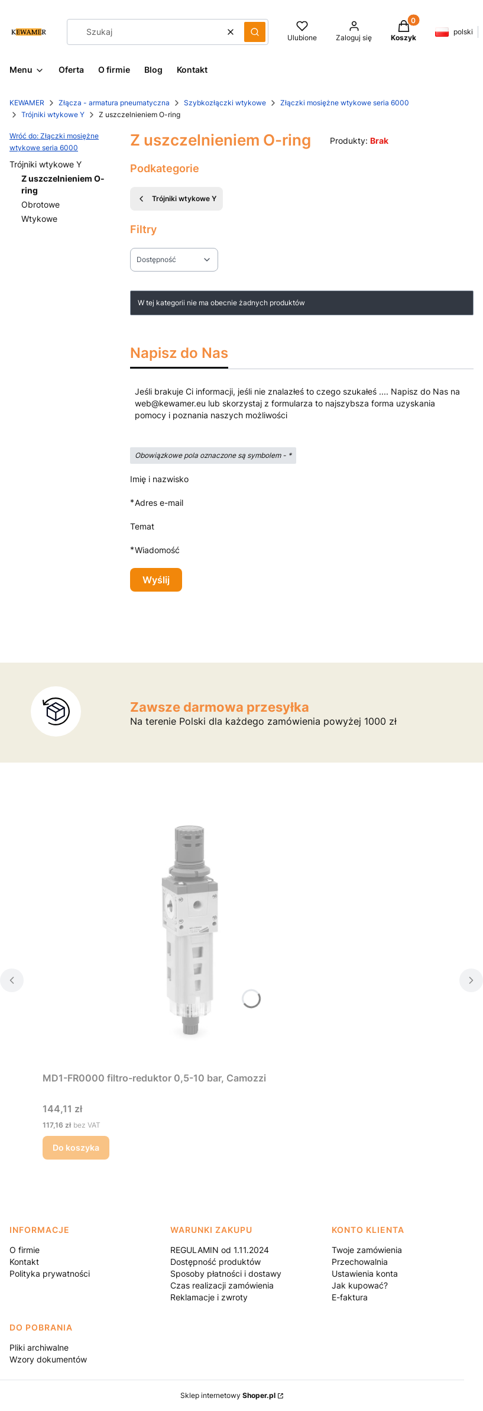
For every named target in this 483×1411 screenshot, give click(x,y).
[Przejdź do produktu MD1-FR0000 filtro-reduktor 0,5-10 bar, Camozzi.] (190, 933)
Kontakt (24, 1262)
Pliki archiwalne (39, 1347)
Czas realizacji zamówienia (222, 1285)
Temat (142, 526)
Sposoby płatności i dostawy (225, 1273)
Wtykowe (39, 219)
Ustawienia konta (365, 1273)
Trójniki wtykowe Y (53, 114)
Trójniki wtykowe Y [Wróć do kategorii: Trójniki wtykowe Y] (176, 199)
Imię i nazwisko (159, 479)
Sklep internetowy (227, 1395)
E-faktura (350, 1297)
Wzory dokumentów (48, 1359)
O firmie (24, 1250)
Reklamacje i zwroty (209, 1297)
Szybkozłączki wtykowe (225, 102)
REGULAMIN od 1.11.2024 (219, 1250)
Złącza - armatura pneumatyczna (114, 102)
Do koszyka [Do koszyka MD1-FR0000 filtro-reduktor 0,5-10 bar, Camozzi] (76, 1147)
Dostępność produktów (215, 1262)
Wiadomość (157, 550)
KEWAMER (26, 102)
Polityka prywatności (49, 1273)
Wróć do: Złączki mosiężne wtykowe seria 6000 (54, 141)
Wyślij (156, 580)
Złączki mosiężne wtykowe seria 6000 (344, 102)
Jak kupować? (360, 1285)
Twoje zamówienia (367, 1250)
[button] (254, 32)
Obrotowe (40, 204)
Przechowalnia (360, 1262)
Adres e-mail (159, 502)
